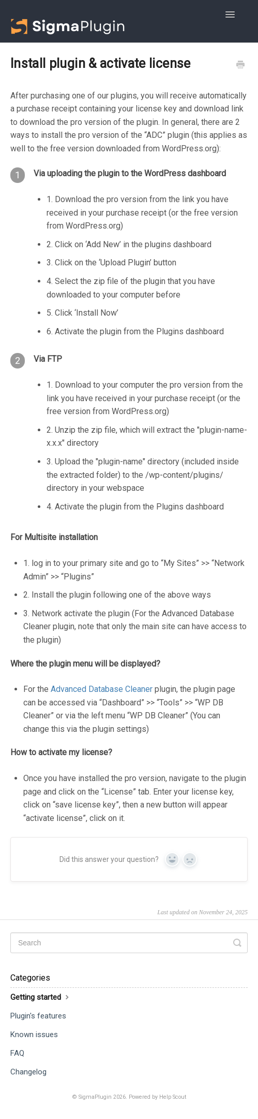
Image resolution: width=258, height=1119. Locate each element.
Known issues (34, 1034)
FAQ (17, 1053)
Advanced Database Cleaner (102, 689)
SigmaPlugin (95, 1097)
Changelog (28, 1071)
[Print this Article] (240, 66)
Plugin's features (38, 1016)
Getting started (40, 997)
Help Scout (172, 1097)
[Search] (129, 942)
